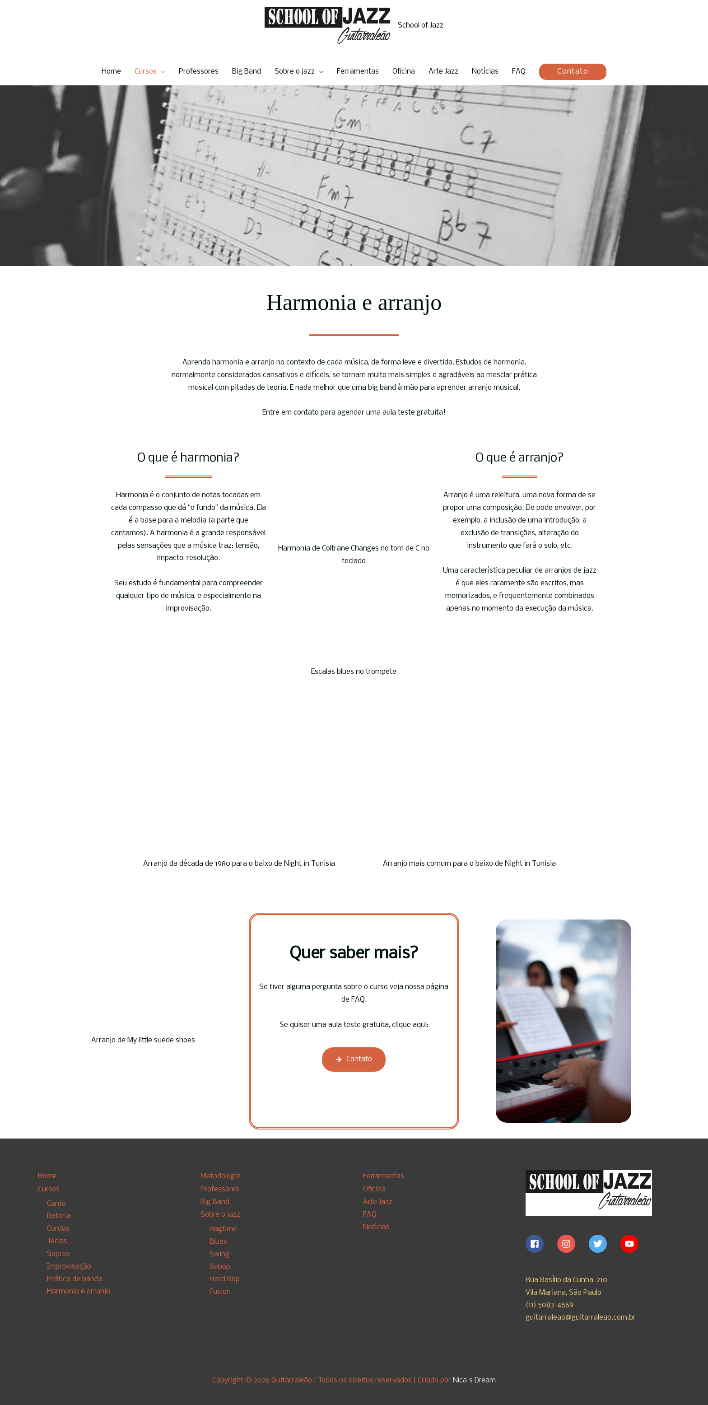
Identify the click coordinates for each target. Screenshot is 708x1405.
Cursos (146, 71)
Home (111, 71)
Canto (56, 1203)
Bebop (220, 1266)
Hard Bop (225, 1279)
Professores (199, 71)
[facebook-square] (540, 1244)
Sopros (58, 1253)
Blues (218, 1241)
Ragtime (223, 1228)
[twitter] (604, 1244)
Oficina (403, 71)
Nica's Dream (474, 1380)
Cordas (58, 1228)
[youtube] (630, 1244)
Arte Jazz (443, 71)
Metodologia (220, 1176)
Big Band (246, 71)
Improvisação (69, 1266)
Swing (219, 1253)
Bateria (59, 1216)
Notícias (485, 71)
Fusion (220, 1291)
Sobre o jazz (295, 71)
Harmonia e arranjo (78, 1291)
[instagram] (572, 1244)
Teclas (57, 1241)
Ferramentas (358, 71)
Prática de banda (74, 1279)
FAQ (519, 71)
